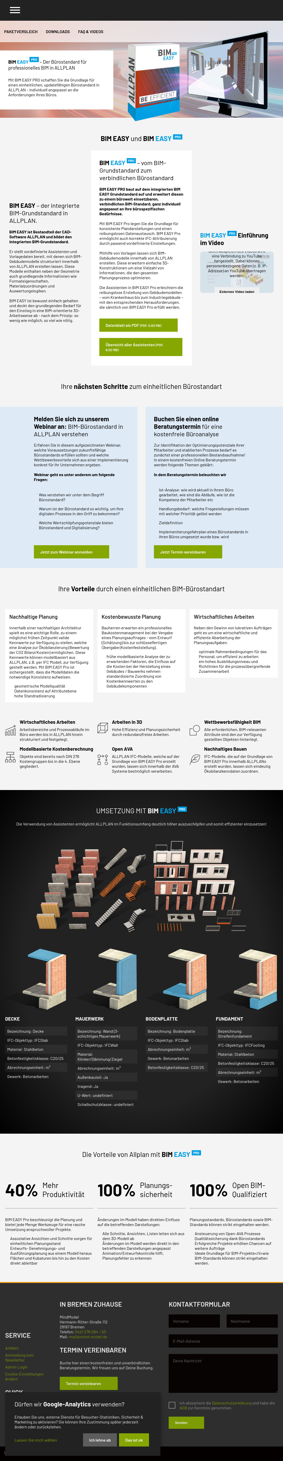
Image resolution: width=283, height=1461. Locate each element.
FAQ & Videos (90, 31)
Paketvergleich (21, 31)
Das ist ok (134, 1439)
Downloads (58, 31)
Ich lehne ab (100, 1439)
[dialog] (82, 1424)
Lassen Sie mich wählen (35, 1439)
